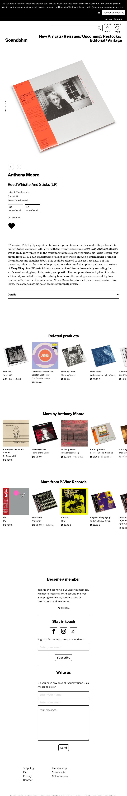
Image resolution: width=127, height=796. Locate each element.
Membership (59, 768)
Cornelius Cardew (40, 371)
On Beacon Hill (10, 456)
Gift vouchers (60, 776)
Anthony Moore (23, 174)
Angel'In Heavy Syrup (100, 521)
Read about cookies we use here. (108, 7)
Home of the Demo (40, 453)
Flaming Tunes (68, 371)
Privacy (27, 776)
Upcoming (91, 36)
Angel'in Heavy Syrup (100, 517)
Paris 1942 (8, 371)
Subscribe (63, 657)
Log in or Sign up (113, 19)
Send (63, 747)
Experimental (21, 200)
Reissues (72, 36)
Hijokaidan (37, 517)
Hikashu (65, 517)
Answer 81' (36, 521)
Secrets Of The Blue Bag (101, 453)
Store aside (58, 772)
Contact (28, 779)
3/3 (4, 517)
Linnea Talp (95, 371)
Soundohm (16, 40)
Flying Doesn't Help (70, 453)
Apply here (64, 607)
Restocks (111, 36)
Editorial (97, 40)
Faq (25, 772)
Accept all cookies (113, 12)
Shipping (28, 768)
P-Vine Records (21, 192)
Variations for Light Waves (102, 375)
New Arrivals (50, 36)
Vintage (114, 40)
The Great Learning (41, 378)
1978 (63, 521)
